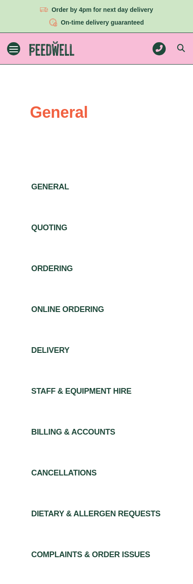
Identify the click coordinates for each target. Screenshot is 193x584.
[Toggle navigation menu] (13, 48)
